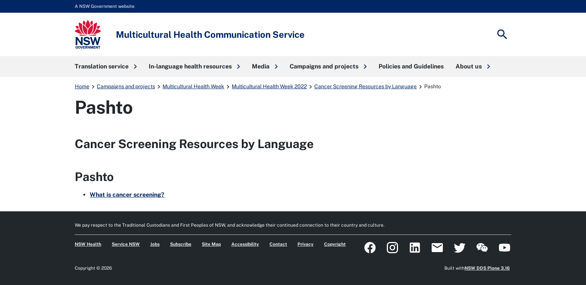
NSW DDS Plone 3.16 (487, 268)
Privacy (305, 244)
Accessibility (245, 244)
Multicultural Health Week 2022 (269, 86)
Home (82, 86)
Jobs (155, 244)
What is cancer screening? (127, 194)
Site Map (211, 244)
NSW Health (88, 244)
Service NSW (126, 244)
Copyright (335, 244)
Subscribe (180, 244)
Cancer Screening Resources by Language (365, 86)
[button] (106, 66)
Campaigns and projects (126, 86)
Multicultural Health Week (193, 86)
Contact (278, 244)
